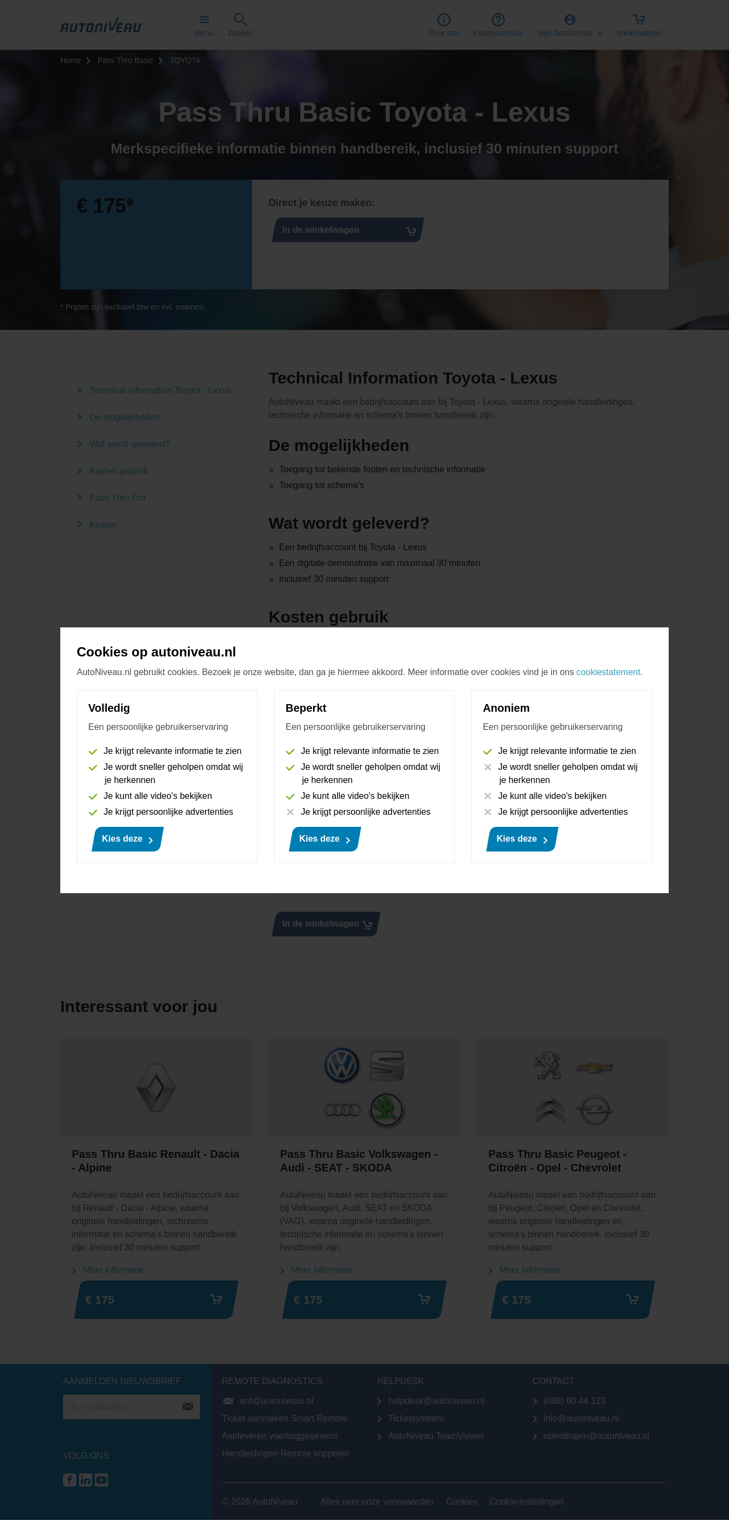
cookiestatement (609, 672)
